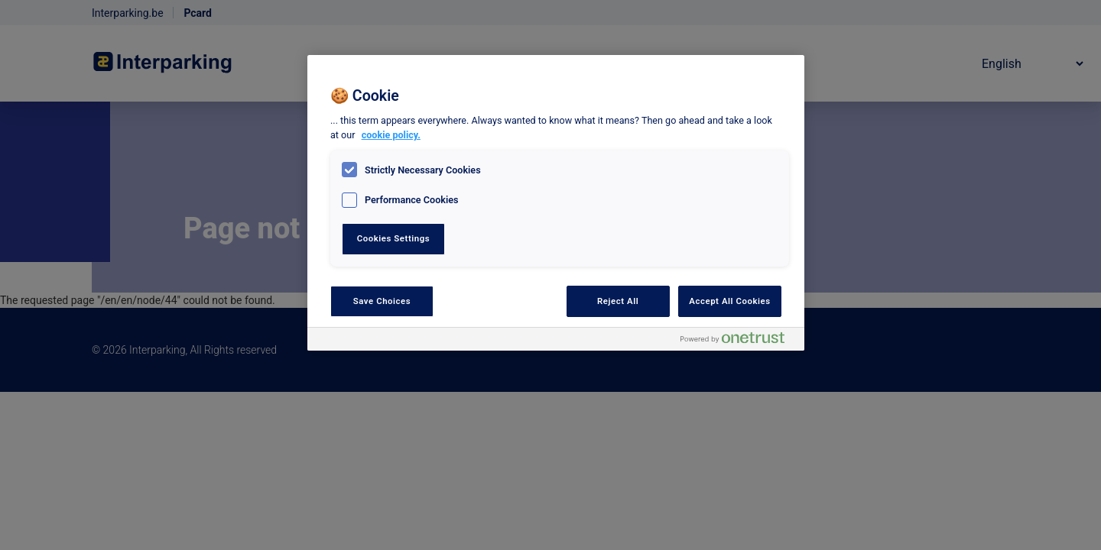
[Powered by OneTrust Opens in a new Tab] (738, 341)
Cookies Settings (393, 238)
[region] (555, 203)
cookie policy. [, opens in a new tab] (391, 135)
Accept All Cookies (729, 301)
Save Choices (382, 301)
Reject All (617, 301)
